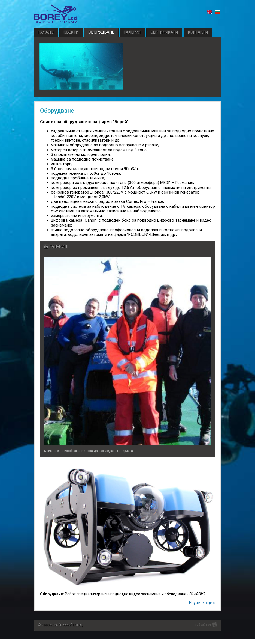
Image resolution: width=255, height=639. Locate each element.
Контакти (198, 32)
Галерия (132, 32)
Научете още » (202, 603)
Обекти (71, 32)
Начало (46, 32)
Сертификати (164, 32)
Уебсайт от (203, 624)
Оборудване (101, 32)
